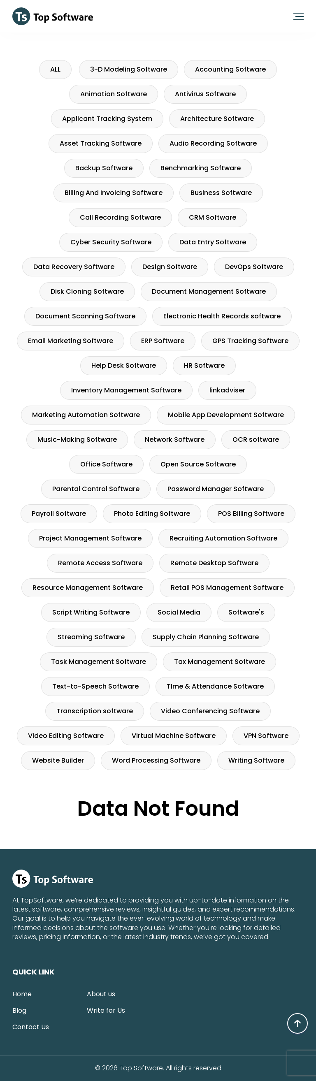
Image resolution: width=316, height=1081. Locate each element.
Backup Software (103, 168)
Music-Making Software (77, 439)
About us (101, 994)
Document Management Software (209, 291)
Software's (246, 612)
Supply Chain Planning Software (206, 637)
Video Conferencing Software (210, 711)
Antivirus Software (205, 94)
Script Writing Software (91, 612)
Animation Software (113, 94)
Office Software (106, 464)
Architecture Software (217, 118)
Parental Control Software (95, 489)
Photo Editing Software (152, 513)
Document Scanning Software (85, 316)
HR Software (204, 365)
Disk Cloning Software (87, 291)
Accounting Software (230, 69)
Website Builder (58, 760)
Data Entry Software (212, 242)
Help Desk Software (123, 365)
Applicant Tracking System (107, 118)
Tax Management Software (219, 661)
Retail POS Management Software (227, 587)
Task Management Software (98, 661)
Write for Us (106, 1010)
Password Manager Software (215, 489)
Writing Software (256, 760)
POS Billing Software (251, 513)
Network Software (174, 439)
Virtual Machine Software (174, 735)
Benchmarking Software (200, 168)
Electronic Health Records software (222, 316)
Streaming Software (91, 637)
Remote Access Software (100, 563)
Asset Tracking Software (101, 143)
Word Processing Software (156, 760)
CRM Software (212, 217)
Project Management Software (90, 538)
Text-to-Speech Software (95, 686)
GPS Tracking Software (250, 341)
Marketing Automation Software (86, 415)
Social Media (179, 612)
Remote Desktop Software (214, 563)
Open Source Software (198, 464)
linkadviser (227, 390)
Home (22, 994)
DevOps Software (254, 266)
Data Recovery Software (73, 266)
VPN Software (266, 735)
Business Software (221, 192)
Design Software (169, 266)
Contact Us (30, 1027)
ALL (55, 69)
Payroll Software (59, 513)
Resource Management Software (88, 587)
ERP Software (162, 341)
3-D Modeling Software (128, 69)
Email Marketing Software (70, 341)
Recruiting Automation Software (223, 538)
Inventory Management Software (126, 390)
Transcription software (94, 711)
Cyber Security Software (110, 242)
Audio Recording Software (213, 143)
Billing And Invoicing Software (114, 192)
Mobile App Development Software (226, 415)
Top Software (141, 1068)
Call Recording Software (120, 217)
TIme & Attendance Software (215, 686)
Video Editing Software (66, 735)
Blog (19, 1010)
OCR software (255, 439)
